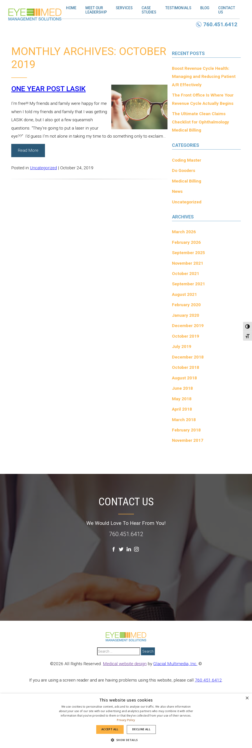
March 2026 (184, 231)
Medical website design (125, 663)
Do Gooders (183, 170)
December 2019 (188, 325)
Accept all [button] (109, 729)
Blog (207, 7)
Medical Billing (186, 181)
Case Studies (152, 10)
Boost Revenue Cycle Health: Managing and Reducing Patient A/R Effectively (204, 76)
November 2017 (187, 440)
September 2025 (188, 252)
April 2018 (182, 409)
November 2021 (187, 263)
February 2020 (186, 304)
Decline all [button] (141, 729)
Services (127, 7)
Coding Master (186, 160)
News (177, 191)
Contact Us (229, 10)
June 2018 (182, 388)
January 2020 (185, 315)
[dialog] (126, 720)
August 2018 (184, 378)
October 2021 (185, 273)
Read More (28, 150)
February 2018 (186, 430)
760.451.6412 (126, 534)
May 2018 (182, 398)
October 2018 (185, 367)
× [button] (247, 698)
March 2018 (184, 419)
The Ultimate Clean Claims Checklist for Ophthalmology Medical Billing (200, 122)
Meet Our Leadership (99, 10)
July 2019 (181, 346)
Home (74, 7)
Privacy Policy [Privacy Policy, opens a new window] (126, 720)
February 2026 (186, 242)
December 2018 (188, 357)
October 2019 (185, 336)
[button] (126, 740)
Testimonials (181, 7)
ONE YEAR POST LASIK (48, 88)
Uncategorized (43, 167)
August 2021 (184, 294)
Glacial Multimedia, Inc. (175, 663)
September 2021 (188, 283)
